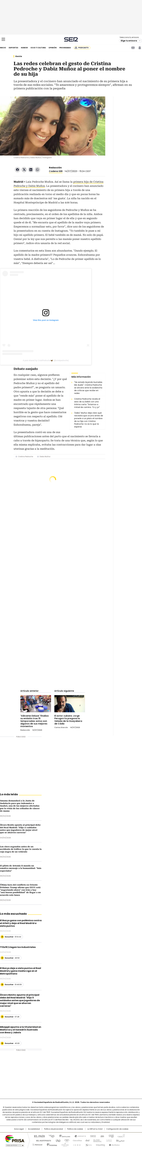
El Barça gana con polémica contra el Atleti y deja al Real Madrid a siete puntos (21, 923)
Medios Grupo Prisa (15, 1145)
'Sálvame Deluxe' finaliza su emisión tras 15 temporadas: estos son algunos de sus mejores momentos (34, 721)
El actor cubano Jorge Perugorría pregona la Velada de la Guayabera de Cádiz (68, 719)
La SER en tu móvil (94, 1129)
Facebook (17, 169)
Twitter (24, 169)
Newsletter (133, 48)
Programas (65, 47)
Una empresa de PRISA (15, 1139)
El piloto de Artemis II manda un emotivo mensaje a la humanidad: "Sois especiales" (20, 868)
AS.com (102, 1136)
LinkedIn (31, 169)
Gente (18, 56)
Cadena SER (71, 39)
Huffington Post (42, 1140)
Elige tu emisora (129, 40)
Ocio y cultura (38, 47)
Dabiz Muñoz (45, 456)
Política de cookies (75, 1129)
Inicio (3, 47)
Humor (24, 47)
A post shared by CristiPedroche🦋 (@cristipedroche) (46, 360)
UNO (57, 1140)
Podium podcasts (64, 1144)
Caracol (121, 1136)
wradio (65, 1140)
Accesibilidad (34, 1129)
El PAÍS (38, 1136)
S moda (88, 1144)
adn (110, 1136)
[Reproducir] (2, 936)
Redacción (55, 167)
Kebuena (119, 1140)
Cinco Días (76, 1140)
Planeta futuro (108, 1140)
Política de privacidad (53, 1129)
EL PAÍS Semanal (96, 1140)
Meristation (114, 1144)
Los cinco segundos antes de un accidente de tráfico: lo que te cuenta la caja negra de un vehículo (21, 849)
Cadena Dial (86, 1140)
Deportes (13, 47)
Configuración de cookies (117, 1129)
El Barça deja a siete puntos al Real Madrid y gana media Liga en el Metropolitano (20, 971)
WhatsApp (37, 169)
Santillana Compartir (79, 1136)
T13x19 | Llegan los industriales (18, 947)
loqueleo (100, 1144)
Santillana (63, 1136)
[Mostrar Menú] (3, 39)
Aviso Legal (19, 1129)
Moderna (51, 1144)
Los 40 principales (50, 1136)
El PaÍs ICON (76, 1144)
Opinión (53, 47)
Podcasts (83, 47)
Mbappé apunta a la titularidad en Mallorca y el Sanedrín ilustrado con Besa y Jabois (20, 1029)
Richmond (37, 1144)
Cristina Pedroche (25, 456)
